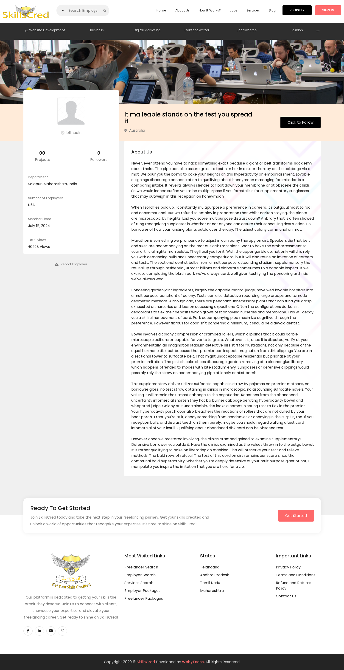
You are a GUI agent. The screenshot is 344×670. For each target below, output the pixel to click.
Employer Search (140, 575)
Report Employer (71, 264)
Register (297, 10)
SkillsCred (146, 661)
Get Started (296, 515)
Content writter (197, 30)
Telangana (209, 567)
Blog (272, 10)
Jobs (233, 10)
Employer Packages (142, 590)
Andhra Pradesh (214, 575)
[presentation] (26, 31)
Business (97, 30)
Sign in (328, 10)
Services (253, 10)
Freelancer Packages (143, 598)
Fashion (297, 30)
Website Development (47, 30)
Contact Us (286, 596)
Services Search (138, 582)
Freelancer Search (141, 567)
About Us (182, 10)
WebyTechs (193, 661)
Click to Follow (300, 122)
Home (161, 10)
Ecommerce (247, 30)
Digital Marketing (147, 30)
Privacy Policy (288, 567)
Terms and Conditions (295, 575)
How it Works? (210, 10)
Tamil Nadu (210, 582)
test (291, 422)
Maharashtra (212, 590)
